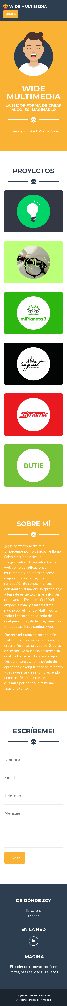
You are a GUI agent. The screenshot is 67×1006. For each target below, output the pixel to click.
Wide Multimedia (25, 6)
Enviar (15, 858)
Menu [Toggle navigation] (11, 14)
